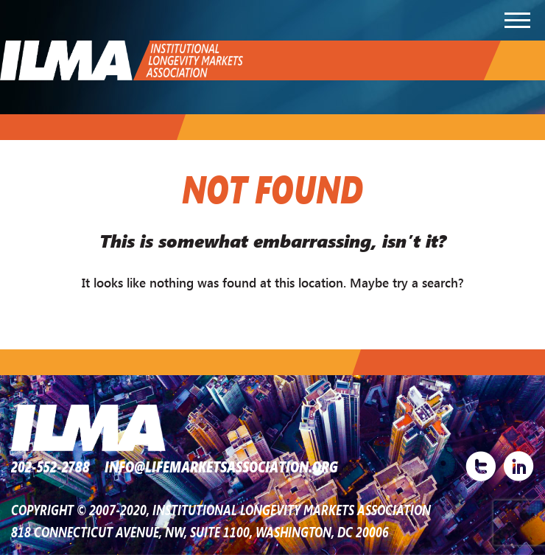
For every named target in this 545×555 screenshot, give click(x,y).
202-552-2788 (50, 466)
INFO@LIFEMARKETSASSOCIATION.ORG (221, 466)
